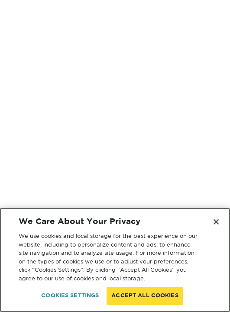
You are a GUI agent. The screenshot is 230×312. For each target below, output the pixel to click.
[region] (115, 260)
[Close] (216, 221)
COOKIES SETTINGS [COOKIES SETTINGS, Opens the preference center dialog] (70, 295)
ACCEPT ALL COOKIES (144, 295)
